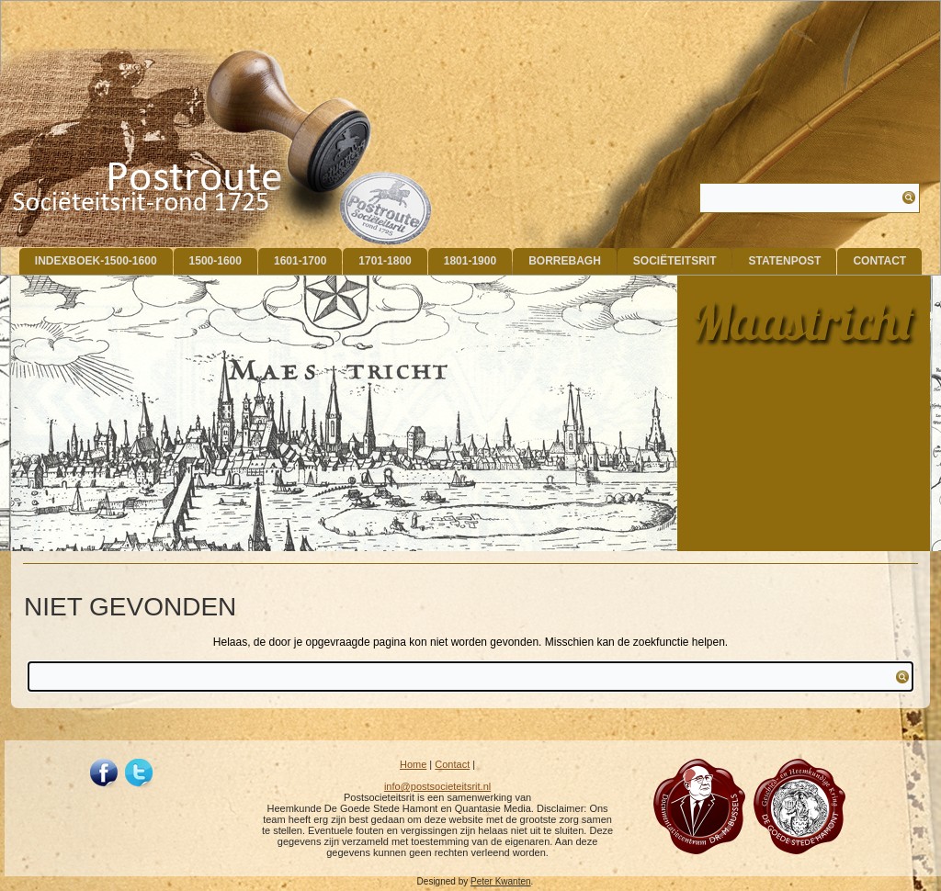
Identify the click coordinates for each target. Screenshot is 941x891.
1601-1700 (300, 260)
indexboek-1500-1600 (96, 260)
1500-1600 (215, 260)
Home (413, 764)
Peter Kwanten (500, 881)
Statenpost (784, 260)
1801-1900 (470, 260)
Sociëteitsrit (675, 260)
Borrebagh (564, 260)
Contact (879, 260)
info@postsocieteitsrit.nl (437, 786)
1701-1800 (384, 260)
